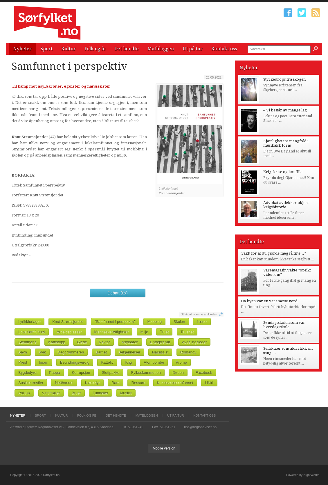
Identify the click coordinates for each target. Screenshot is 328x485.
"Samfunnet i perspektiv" (115, 321)
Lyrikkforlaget (29, 321)
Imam (43, 362)
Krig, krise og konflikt (283, 172)
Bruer (76, 393)
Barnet (101, 352)
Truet (164, 332)
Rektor (104, 342)
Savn (22, 352)
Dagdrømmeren (70, 352)
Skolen (179, 321)
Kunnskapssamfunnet (175, 383)
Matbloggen (160, 48)
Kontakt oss (224, 48)
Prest (22, 362)
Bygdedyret (27, 372)
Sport (46, 48)
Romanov (188, 352)
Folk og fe (95, 48)
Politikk (24, 393)
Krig (128, 362)
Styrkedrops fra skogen (284, 79)
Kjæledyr (92, 383)
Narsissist (160, 352)
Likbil (209, 383)
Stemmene (27, 342)
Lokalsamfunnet (31, 332)
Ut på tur (193, 48)
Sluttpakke (111, 372)
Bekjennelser (129, 352)
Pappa (54, 372)
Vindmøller (51, 393)
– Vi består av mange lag (285, 110)
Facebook (204, 372)
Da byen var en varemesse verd (269, 301)
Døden (178, 372)
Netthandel (64, 383)
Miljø (144, 332)
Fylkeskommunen (146, 372)
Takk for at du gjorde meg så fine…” (273, 253)
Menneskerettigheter (111, 332)
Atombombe (154, 362)
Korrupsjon (81, 372)
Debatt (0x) (117, 293)
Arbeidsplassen (69, 332)
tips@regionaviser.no (200, 427)
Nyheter (22, 48)
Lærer (202, 321)
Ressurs (138, 383)
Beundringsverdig (74, 362)
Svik (42, 352)
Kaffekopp (56, 342)
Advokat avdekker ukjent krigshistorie (286, 204)
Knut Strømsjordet (67, 321)
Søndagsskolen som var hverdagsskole (284, 324)
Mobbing (154, 321)
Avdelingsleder (194, 342)
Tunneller (100, 393)
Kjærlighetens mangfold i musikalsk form (286, 143)
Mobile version (164, 448)
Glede (82, 342)
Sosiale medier (30, 383)
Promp (181, 362)
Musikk (125, 393)
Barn (116, 383)
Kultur (68, 48)
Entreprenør (160, 342)
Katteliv (107, 362)
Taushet (187, 332)
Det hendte (126, 48)
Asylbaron (130, 342)
